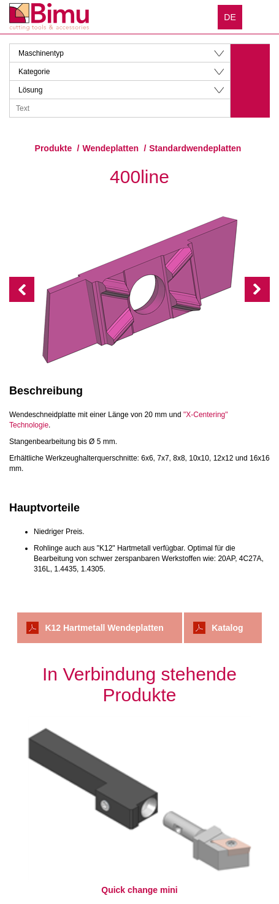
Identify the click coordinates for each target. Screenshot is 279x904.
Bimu (49, 17)
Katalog (227, 628)
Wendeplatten (111, 148)
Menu (260, 16)
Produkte (53, 148)
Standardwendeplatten (195, 148)
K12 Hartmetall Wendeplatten (104, 628)
